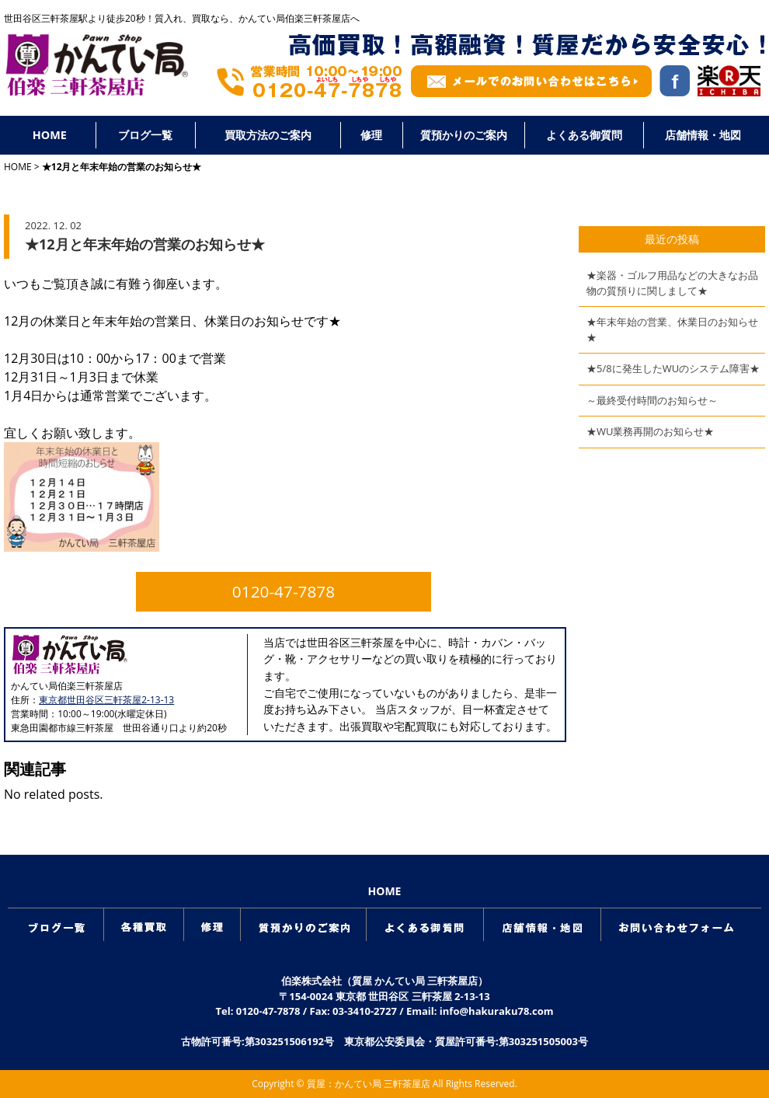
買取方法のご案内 (267, 134)
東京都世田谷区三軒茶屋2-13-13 (106, 699)
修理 (371, 134)
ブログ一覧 (145, 134)
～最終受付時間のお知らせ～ (652, 400)
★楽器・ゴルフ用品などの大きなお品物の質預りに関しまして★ (672, 283)
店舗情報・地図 (703, 134)
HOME (50, 134)
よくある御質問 (584, 134)
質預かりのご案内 (463, 134)
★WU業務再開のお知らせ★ (650, 431)
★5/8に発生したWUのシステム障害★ (673, 368)
